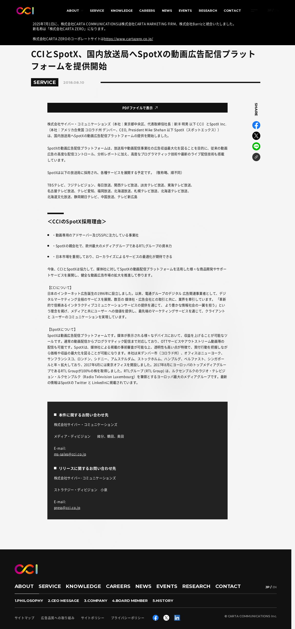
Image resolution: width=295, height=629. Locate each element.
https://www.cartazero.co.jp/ (128, 38)
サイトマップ (25, 617)
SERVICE (97, 10)
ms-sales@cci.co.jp (70, 453)
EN (276, 10)
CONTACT (232, 10)
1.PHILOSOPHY (29, 600)
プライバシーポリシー (128, 617)
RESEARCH (208, 10)
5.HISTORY (163, 600)
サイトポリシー (93, 617)
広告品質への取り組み (57, 617)
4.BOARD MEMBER (130, 600)
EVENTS (185, 10)
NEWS (167, 10)
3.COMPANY (95, 600)
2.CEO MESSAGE (63, 600)
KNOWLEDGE (122, 10)
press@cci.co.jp (67, 507)
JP (269, 10)
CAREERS (147, 10)
